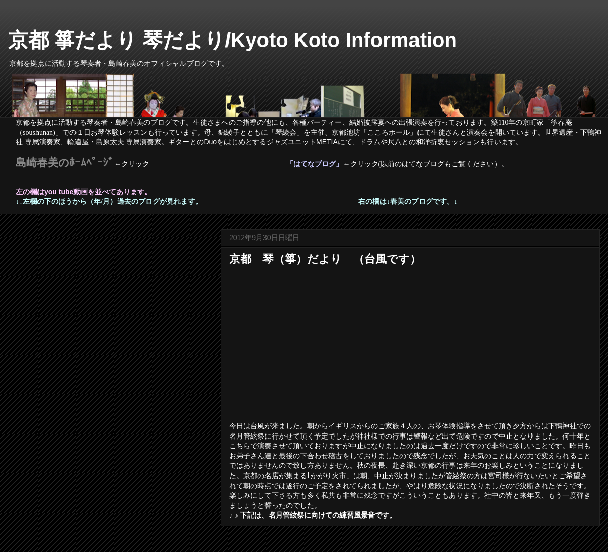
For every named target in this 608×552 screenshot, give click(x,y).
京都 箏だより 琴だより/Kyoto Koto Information (232, 40)
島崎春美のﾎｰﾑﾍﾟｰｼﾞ (65, 162)
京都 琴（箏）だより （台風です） (325, 259)
